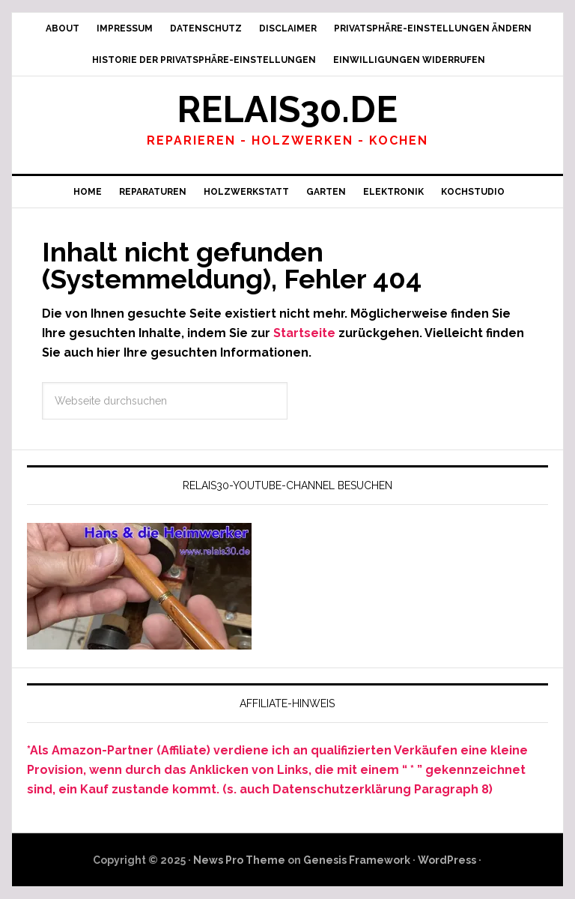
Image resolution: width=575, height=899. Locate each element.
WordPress (447, 860)
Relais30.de (287, 109)
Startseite (304, 333)
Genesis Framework (356, 860)
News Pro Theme (239, 860)
